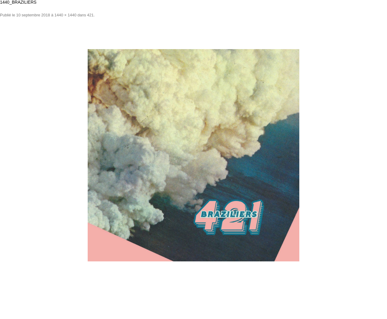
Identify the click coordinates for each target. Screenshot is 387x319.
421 (90, 15)
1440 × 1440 (65, 15)
